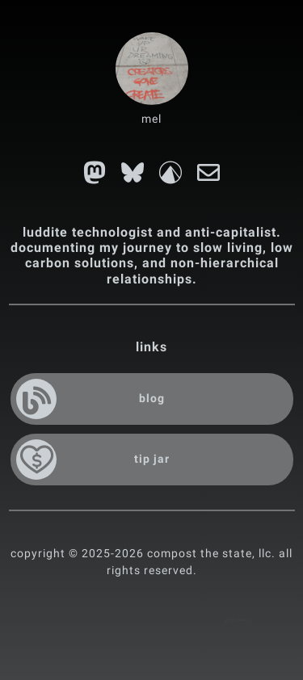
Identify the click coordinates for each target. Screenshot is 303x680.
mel (151, 118)
